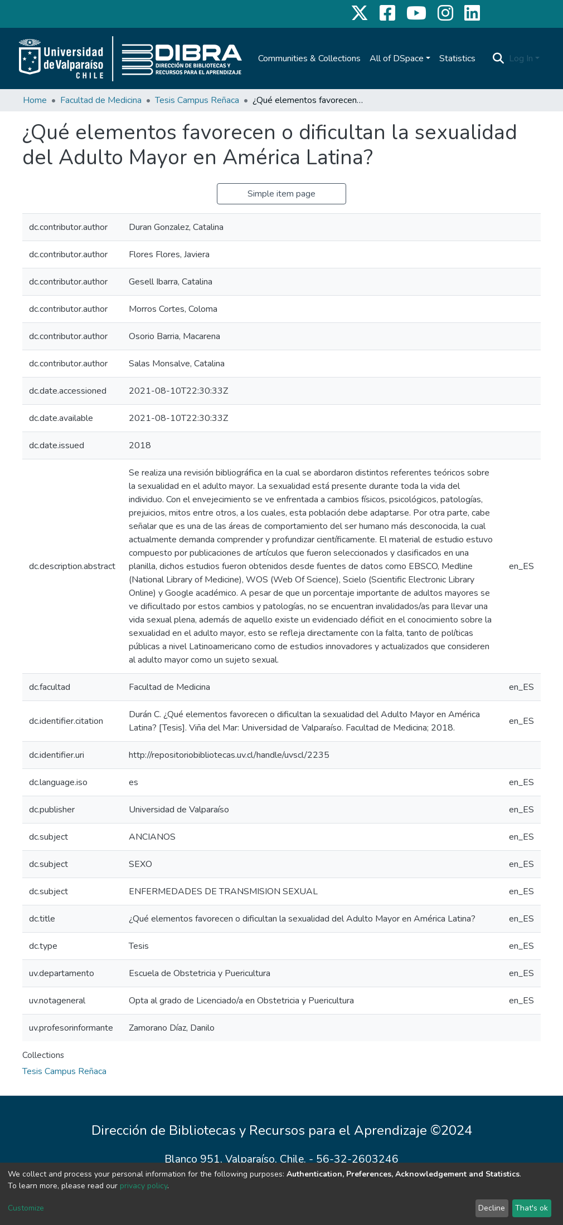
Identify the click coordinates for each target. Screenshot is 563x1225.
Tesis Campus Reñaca (197, 100)
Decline (491, 1208)
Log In (521, 58)
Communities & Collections (309, 58)
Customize (26, 1208)
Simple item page (281, 194)
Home (35, 100)
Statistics (457, 58)
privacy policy (143, 1185)
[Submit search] (499, 58)
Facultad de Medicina (101, 100)
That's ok (531, 1208)
